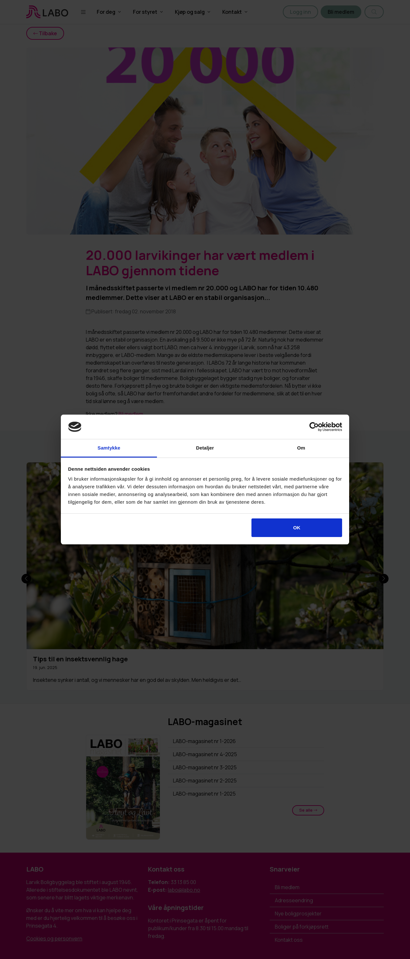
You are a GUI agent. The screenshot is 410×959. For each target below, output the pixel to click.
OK (296, 527)
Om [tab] (301, 448)
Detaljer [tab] (205, 448)
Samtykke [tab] (109, 448)
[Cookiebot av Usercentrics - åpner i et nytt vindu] (314, 427)
